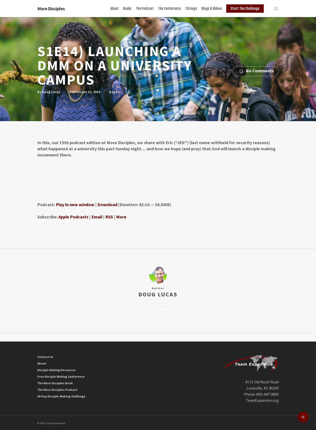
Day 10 (114, 91)
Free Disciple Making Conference (60, 377)
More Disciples (51, 8)
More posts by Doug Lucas (158, 309)
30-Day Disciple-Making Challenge (61, 396)
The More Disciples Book (55, 383)
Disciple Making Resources (56, 370)
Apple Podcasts (73, 216)
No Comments (255, 71)
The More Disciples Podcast (57, 390)
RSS (109, 216)
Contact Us (45, 357)
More (121, 216)
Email (97, 216)
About (41, 363)
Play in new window (75, 204)
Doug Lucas (51, 91)
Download (107, 204)
